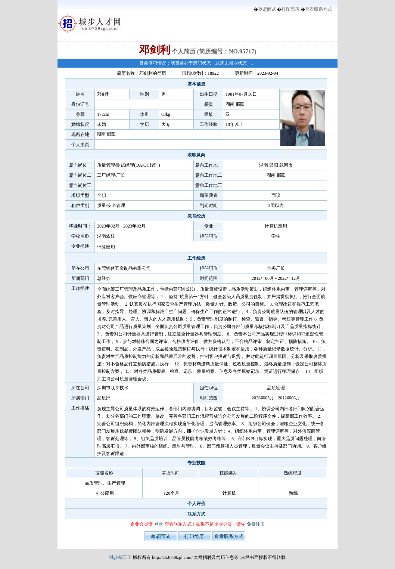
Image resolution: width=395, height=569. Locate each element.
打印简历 (290, 9)
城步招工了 (120, 557)
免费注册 (256, 524)
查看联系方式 (318, 9)
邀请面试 (267, 9)
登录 (158, 524)
